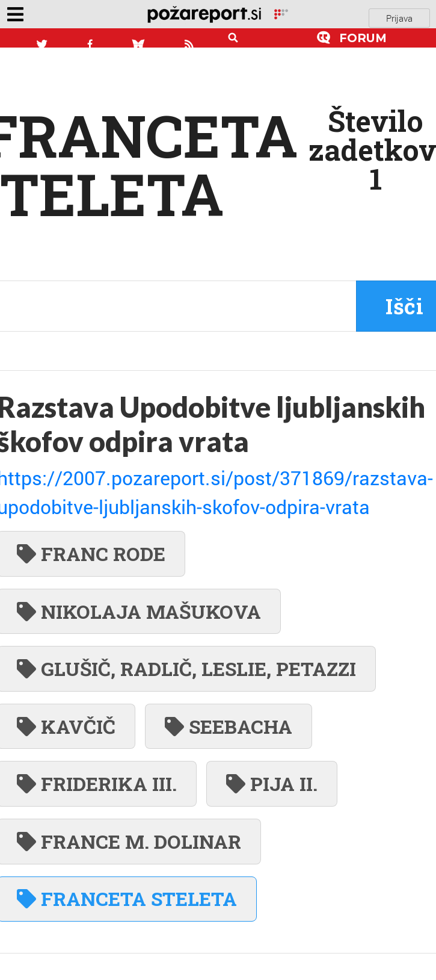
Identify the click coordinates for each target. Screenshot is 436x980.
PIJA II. (272, 783)
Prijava (399, 18)
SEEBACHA (228, 726)
